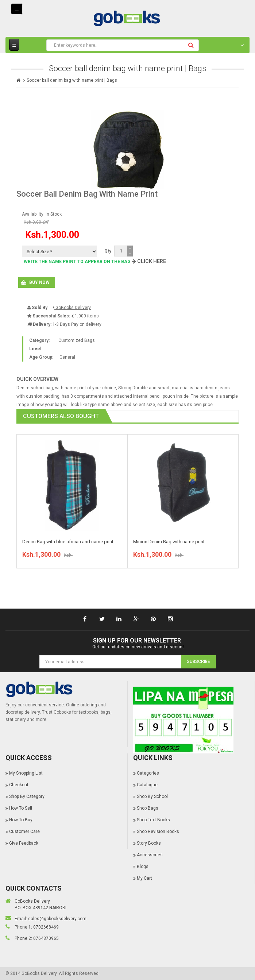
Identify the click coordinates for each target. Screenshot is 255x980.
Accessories (150, 854)
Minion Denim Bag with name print (169, 541)
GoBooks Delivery (72, 307)
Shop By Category (27, 796)
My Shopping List (26, 773)
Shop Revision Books (158, 831)
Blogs (142, 866)
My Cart (144, 878)
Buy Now (39, 282)
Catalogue (147, 784)
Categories (148, 773)
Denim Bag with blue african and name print (67, 541)
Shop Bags (147, 808)
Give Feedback (23, 843)
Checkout (18, 784)
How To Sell (20, 808)
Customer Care (24, 831)
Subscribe (198, 661)
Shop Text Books (153, 819)
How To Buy (20, 819)
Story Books (149, 843)
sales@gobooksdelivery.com (57, 918)
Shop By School (152, 796)
